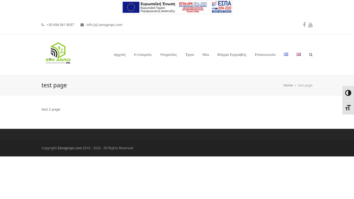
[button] (311, 54)
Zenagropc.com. (70, 148)
